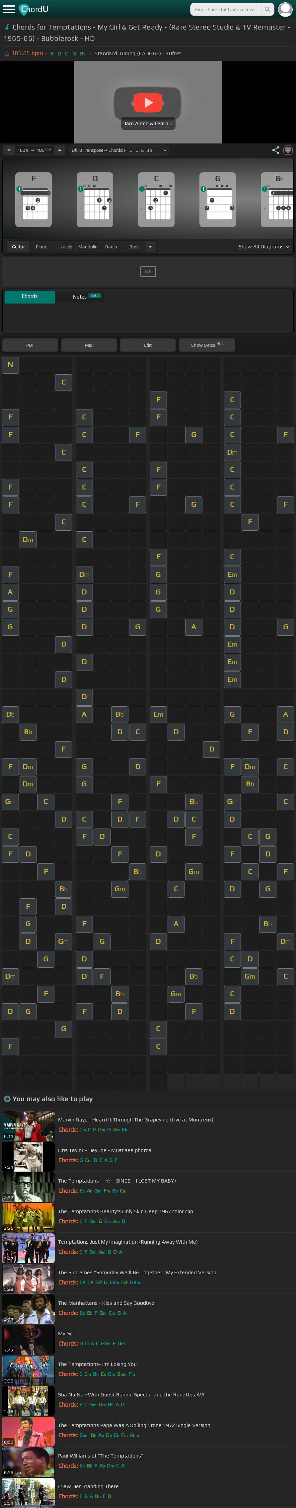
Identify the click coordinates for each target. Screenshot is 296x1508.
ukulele (64, 246)
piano (41, 246)
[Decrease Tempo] (9, 150)
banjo (111, 246)
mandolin (88, 246)
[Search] (267, 9)
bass (134, 246)
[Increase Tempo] (59, 150)
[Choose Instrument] (150, 246)
